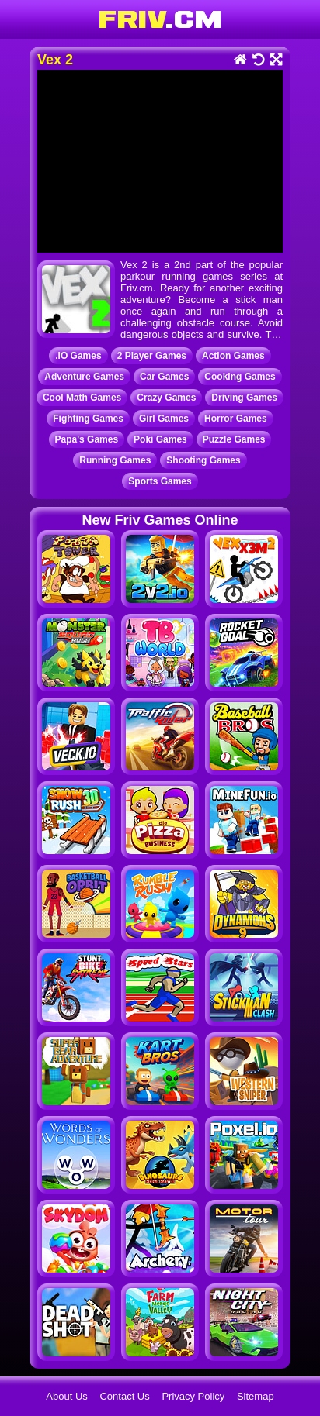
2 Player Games (151, 355)
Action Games (233, 355)
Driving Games (244, 397)
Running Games (115, 460)
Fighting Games (88, 418)
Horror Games (235, 418)
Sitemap (255, 1396)
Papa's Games (87, 439)
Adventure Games (84, 376)
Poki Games (160, 439)
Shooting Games (203, 460)
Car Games (164, 376)
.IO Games (78, 355)
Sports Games (159, 481)
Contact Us (124, 1396)
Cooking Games (239, 376)
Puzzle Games (234, 439)
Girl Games (164, 418)
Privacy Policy (193, 1396)
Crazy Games (166, 397)
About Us (66, 1396)
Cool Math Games (82, 397)
